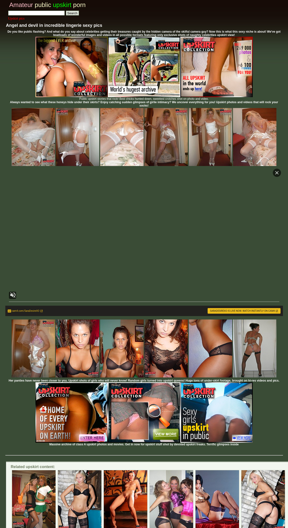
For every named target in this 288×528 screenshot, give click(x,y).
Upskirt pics (16, 18)
